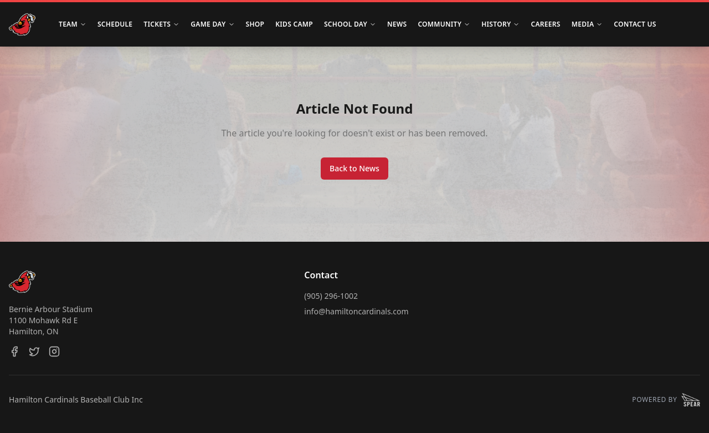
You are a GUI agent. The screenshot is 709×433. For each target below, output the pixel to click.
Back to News (354, 168)
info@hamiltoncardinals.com (356, 311)
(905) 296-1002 (331, 296)
